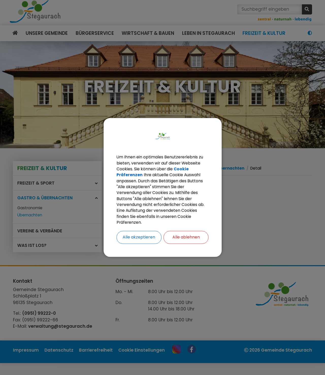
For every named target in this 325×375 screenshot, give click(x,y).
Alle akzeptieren (139, 238)
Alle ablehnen (186, 238)
